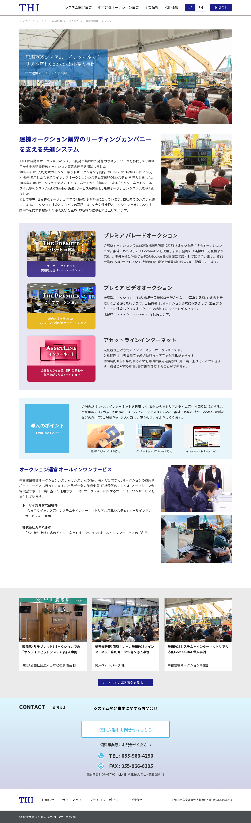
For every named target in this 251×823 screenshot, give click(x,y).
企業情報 (152, 7)
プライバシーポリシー (105, 799)
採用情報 (171, 7)
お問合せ (221, 7)
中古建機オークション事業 (118, 7)
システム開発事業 (78, 7)
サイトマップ (71, 799)
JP (190, 7)
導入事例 (74, 21)
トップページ (27, 21)
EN (200, 7)
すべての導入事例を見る (125, 682)
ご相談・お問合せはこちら (125, 730)
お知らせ (47, 799)
